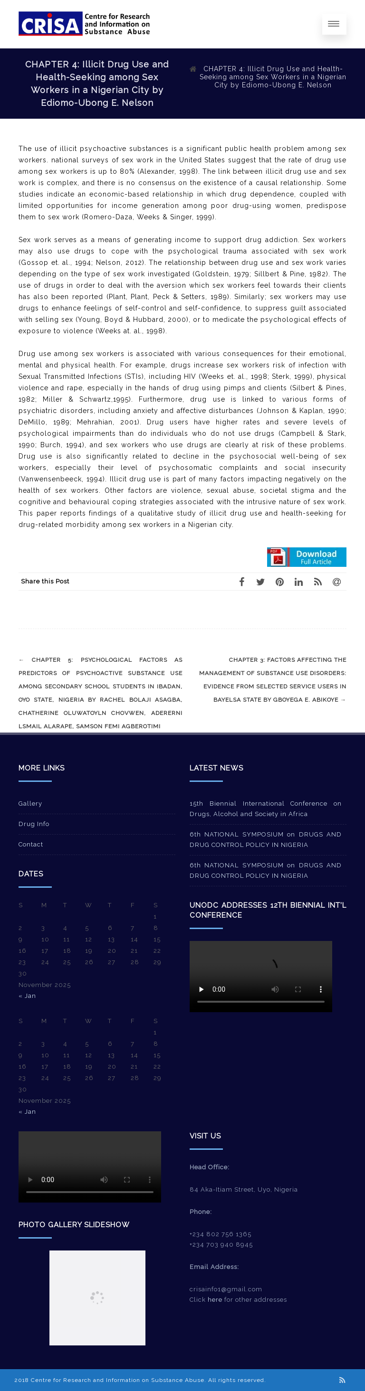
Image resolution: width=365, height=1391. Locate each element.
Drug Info (34, 823)
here (215, 1299)
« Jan (27, 995)
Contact (31, 844)
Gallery (30, 803)
